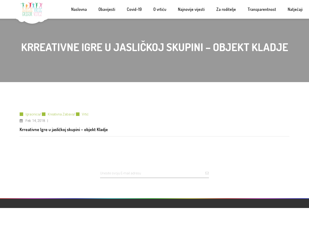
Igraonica (33, 114)
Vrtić (85, 114)
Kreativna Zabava (61, 114)
